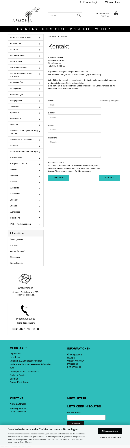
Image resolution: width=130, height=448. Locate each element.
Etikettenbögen (16, 94)
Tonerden (14, 176)
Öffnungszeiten (16, 239)
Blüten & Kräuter (17, 55)
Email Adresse (74, 412)
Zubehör (13, 200)
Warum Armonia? (17, 251)
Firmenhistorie (16, 263)
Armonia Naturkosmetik (20, 37)
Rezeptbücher (16, 157)
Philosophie (15, 257)
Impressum (15, 353)
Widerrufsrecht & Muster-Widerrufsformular (30, 364)
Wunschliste (111, 2)
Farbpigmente (16, 100)
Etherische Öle (16, 82)
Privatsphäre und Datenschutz (24, 371)
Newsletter (15, 357)
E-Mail (51, 113)
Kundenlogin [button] (89, 2)
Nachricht (52, 138)
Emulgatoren (15, 88)
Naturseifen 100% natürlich (22, 139)
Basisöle (14, 49)
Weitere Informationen (110, 437)
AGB (12, 368)
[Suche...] (79, 15)
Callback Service (18, 375)
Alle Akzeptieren (110, 431)
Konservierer (15, 118)
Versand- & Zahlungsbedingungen (26, 361)
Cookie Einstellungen (20, 382)
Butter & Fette (16, 61)
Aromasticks (15, 43)
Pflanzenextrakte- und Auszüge (24, 151)
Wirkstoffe (14, 188)
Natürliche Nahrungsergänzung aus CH (24, 132)
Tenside (13, 169)
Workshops (15, 212)
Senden (109, 178)
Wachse (13, 182)
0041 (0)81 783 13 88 (25, 329)
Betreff (51, 125)
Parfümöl (14, 145)
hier (80, 171)
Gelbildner (14, 106)
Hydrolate (14, 112)
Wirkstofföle (15, 194)
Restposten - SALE (18, 163)
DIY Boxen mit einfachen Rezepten (21, 74)
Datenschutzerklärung (23, 442)
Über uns (27, 29)
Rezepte (13, 245)
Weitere (104, 29)
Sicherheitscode (55, 162)
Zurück (58, 178)
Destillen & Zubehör (19, 67)
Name (51, 100)
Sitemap (14, 379)
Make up (14, 124)
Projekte (80, 29)
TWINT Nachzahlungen (20, 224)
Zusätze (13, 206)
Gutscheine (15, 218)
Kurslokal (53, 29)
